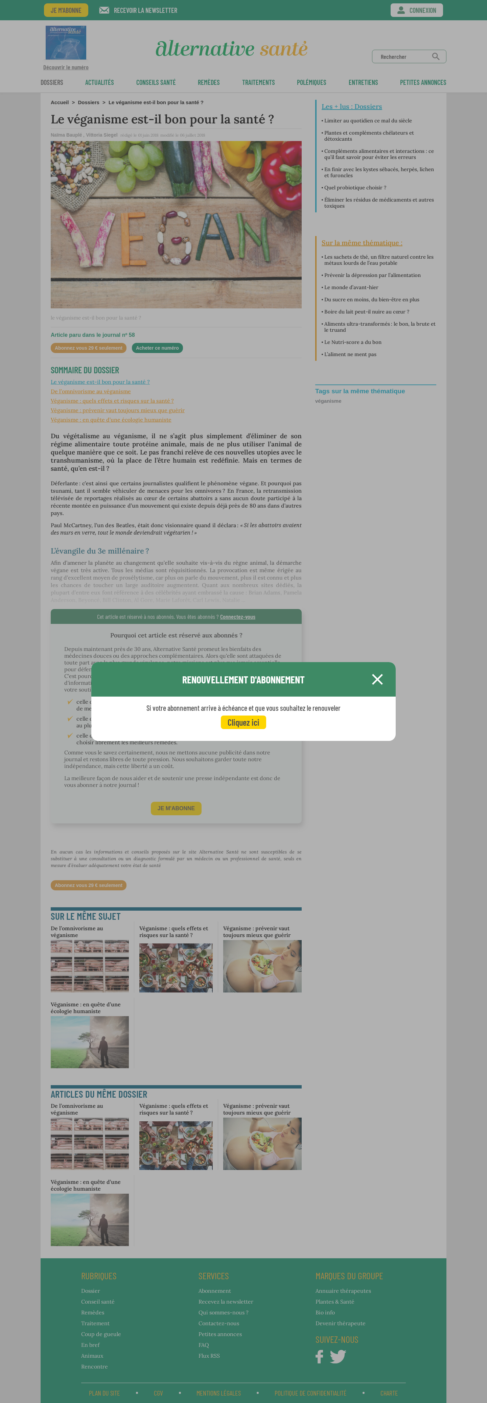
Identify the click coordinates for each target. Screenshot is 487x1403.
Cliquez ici (243, 722)
